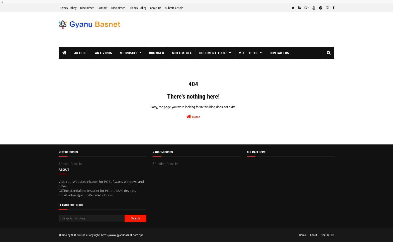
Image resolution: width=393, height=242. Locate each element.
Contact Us (327, 235)
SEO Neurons (79, 235)
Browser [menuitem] (156, 53)
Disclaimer (87, 8)
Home (193, 116)
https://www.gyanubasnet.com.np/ (122, 235)
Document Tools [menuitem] (213, 53)
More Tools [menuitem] (248, 53)
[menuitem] (64, 53)
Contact (102, 8)
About (313, 235)
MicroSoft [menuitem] (129, 53)
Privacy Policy (67, 8)
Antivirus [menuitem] (103, 53)
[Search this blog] (92, 218)
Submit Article (174, 8)
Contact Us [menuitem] (279, 53)
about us (155, 8)
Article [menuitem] (80, 53)
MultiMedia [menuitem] (181, 53)
